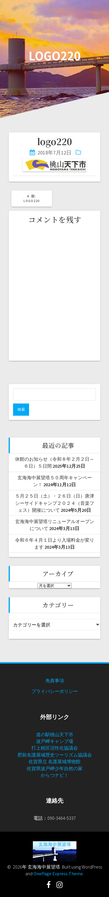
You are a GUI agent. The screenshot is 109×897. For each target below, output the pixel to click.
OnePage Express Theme (58, 873)
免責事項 (54, 680)
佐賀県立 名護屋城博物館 (54, 761)
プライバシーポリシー (54, 691)
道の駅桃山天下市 (54, 734)
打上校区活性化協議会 (54, 748)
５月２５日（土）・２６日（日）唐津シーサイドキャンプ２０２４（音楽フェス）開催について (54, 503)
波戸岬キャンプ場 (54, 741)
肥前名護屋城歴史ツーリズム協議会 (54, 755)
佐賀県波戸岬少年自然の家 (55, 768)
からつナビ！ (55, 775)
